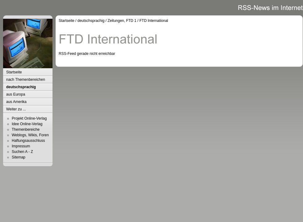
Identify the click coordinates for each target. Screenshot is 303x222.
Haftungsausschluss (28, 140)
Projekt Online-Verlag (29, 118)
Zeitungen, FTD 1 (121, 20)
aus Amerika (16, 102)
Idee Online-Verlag (27, 124)
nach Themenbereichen (25, 79)
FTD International (154, 20)
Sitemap (18, 157)
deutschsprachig (21, 87)
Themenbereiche (26, 129)
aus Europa (15, 94)
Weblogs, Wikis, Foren (30, 135)
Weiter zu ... (16, 109)
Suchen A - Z (22, 152)
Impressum (21, 146)
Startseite (14, 72)
